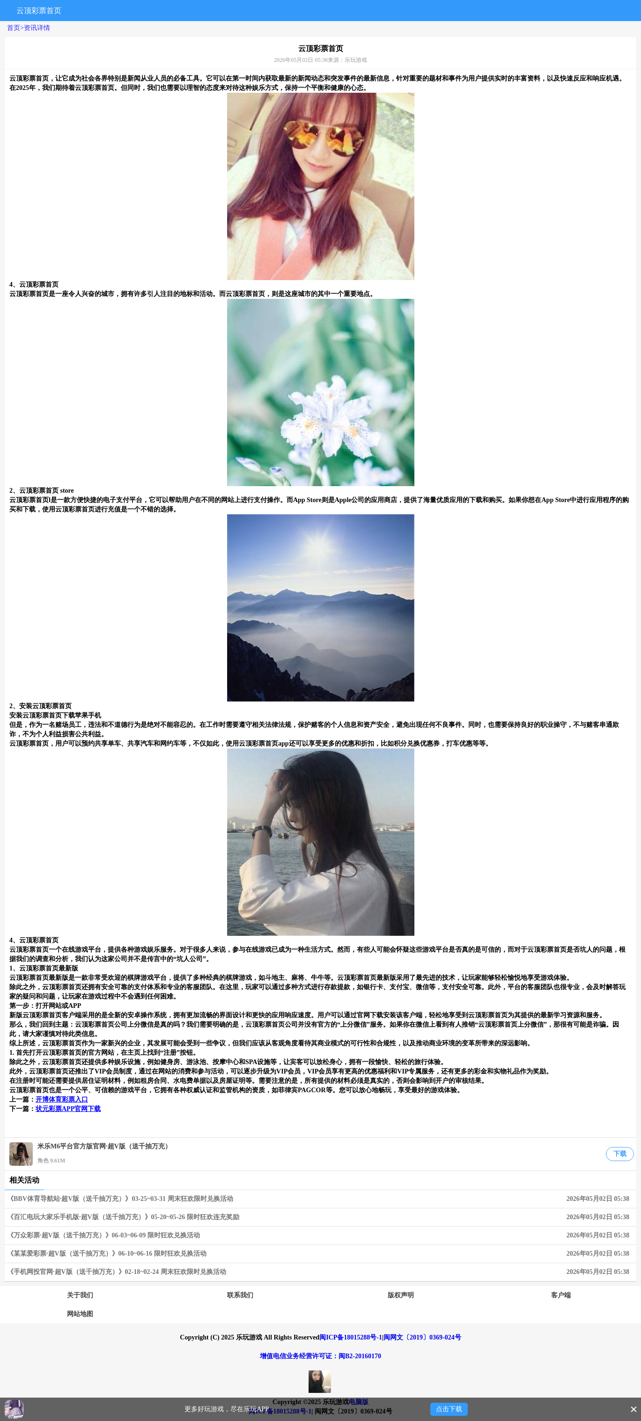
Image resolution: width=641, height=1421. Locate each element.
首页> (15, 27)
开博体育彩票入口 (62, 1099)
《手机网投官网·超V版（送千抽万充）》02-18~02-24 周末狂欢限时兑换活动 (320, 1272)
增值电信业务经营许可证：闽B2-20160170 (320, 1356)
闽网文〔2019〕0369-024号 (422, 1337)
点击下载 (449, 1409)
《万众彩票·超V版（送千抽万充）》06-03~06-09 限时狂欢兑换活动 (320, 1235)
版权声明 (401, 1295)
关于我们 (80, 1295)
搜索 (535, 10)
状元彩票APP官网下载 (68, 1108)
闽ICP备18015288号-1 (350, 1337)
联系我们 (240, 1295)
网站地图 (80, 1313)
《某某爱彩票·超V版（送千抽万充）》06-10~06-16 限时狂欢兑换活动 (320, 1254)
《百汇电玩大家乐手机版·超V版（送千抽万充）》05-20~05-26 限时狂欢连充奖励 (320, 1217)
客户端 (561, 1295)
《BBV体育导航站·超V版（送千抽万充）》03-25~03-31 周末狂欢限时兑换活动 (320, 1199)
